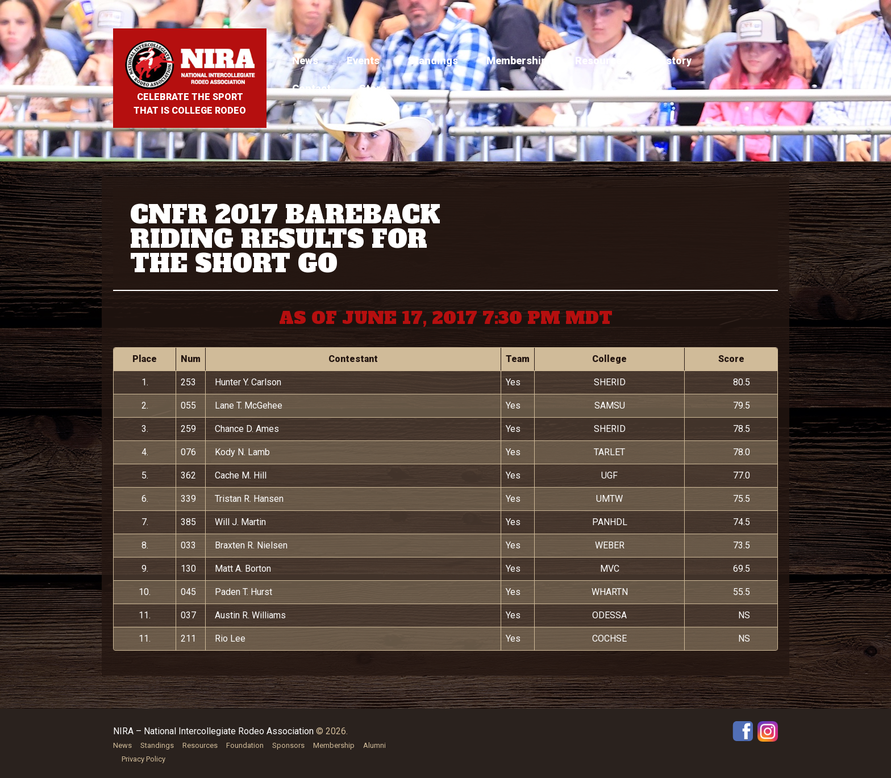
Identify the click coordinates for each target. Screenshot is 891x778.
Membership (516, 60)
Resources (601, 60)
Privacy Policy (143, 759)
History (674, 60)
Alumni (374, 745)
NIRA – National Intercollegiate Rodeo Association (213, 731)
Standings (433, 60)
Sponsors (288, 745)
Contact (311, 88)
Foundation (245, 745)
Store (372, 88)
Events (363, 60)
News (305, 60)
